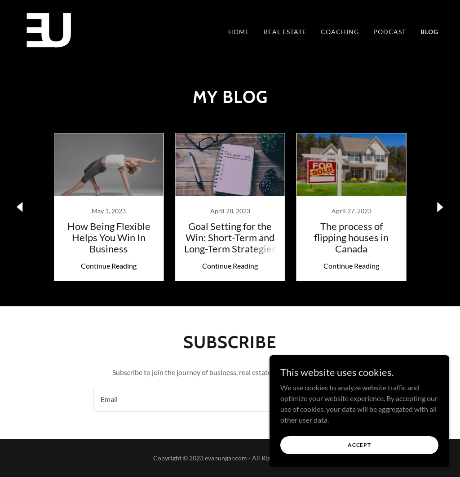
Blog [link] (429, 31)
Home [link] (238, 31)
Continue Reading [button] (109, 265)
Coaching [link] (340, 31)
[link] (49, 29)
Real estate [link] (285, 31)
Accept (359, 445)
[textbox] (192, 399)
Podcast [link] (389, 31)
